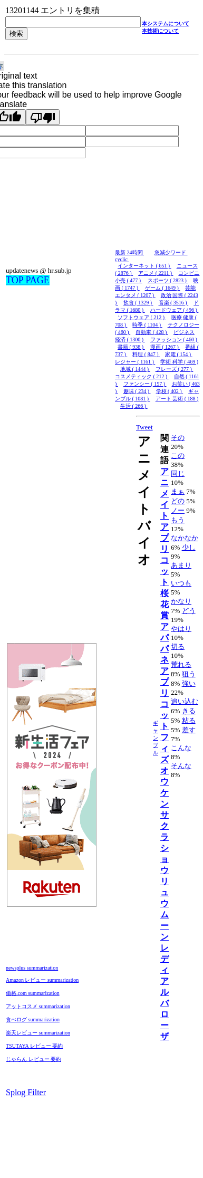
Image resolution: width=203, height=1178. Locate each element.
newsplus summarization (32, 968)
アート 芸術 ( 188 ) (177, 398)
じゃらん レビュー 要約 (33, 1059)
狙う (189, 674)
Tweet (144, 427)
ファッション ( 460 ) (174, 339)
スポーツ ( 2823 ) (168, 280)
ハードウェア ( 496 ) (174, 310)
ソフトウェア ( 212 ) (142, 317)
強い (189, 683)
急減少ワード (171, 252)
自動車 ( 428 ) (152, 332)
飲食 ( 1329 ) (138, 302)
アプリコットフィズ (164, 715)
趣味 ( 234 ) (137, 391)
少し (189, 547)
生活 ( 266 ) (134, 406)
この (178, 455)
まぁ (178, 491)
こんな (181, 748)
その (178, 438)
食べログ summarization (33, 1019)
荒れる (181, 664)
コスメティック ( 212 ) (142, 376)
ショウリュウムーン (164, 892)
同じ (178, 473)
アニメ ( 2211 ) (155, 273)
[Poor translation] (43, 117)
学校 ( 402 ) (169, 391)
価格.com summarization (33, 993)
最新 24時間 (129, 252)
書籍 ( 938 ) (131, 347)
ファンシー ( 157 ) (145, 384)
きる (189, 711)
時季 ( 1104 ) (147, 325)
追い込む (184, 701)
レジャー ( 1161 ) (135, 362)
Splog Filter (26, 1092)
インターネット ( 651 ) (144, 266)
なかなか (184, 538)
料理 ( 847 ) (146, 354)
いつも (181, 583)
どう (189, 611)
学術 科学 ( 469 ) (179, 362)
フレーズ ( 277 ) (175, 369)
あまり (181, 565)
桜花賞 (164, 604)
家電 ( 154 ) (178, 354)
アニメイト (164, 493)
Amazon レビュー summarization (42, 980)
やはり (181, 629)
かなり (181, 601)
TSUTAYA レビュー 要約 (34, 1046)
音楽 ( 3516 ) (174, 302)
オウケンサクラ (164, 803)
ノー (178, 510)
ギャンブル (155, 737)
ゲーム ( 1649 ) (162, 288)
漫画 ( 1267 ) (165, 347)
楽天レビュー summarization (38, 1033)
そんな (181, 766)
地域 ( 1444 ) (135, 369)
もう (178, 520)
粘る (189, 720)
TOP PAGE (28, 280)
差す (189, 730)
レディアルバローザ (164, 992)
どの (178, 501)
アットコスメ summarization (38, 1006)
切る (178, 646)
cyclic (122, 259)
